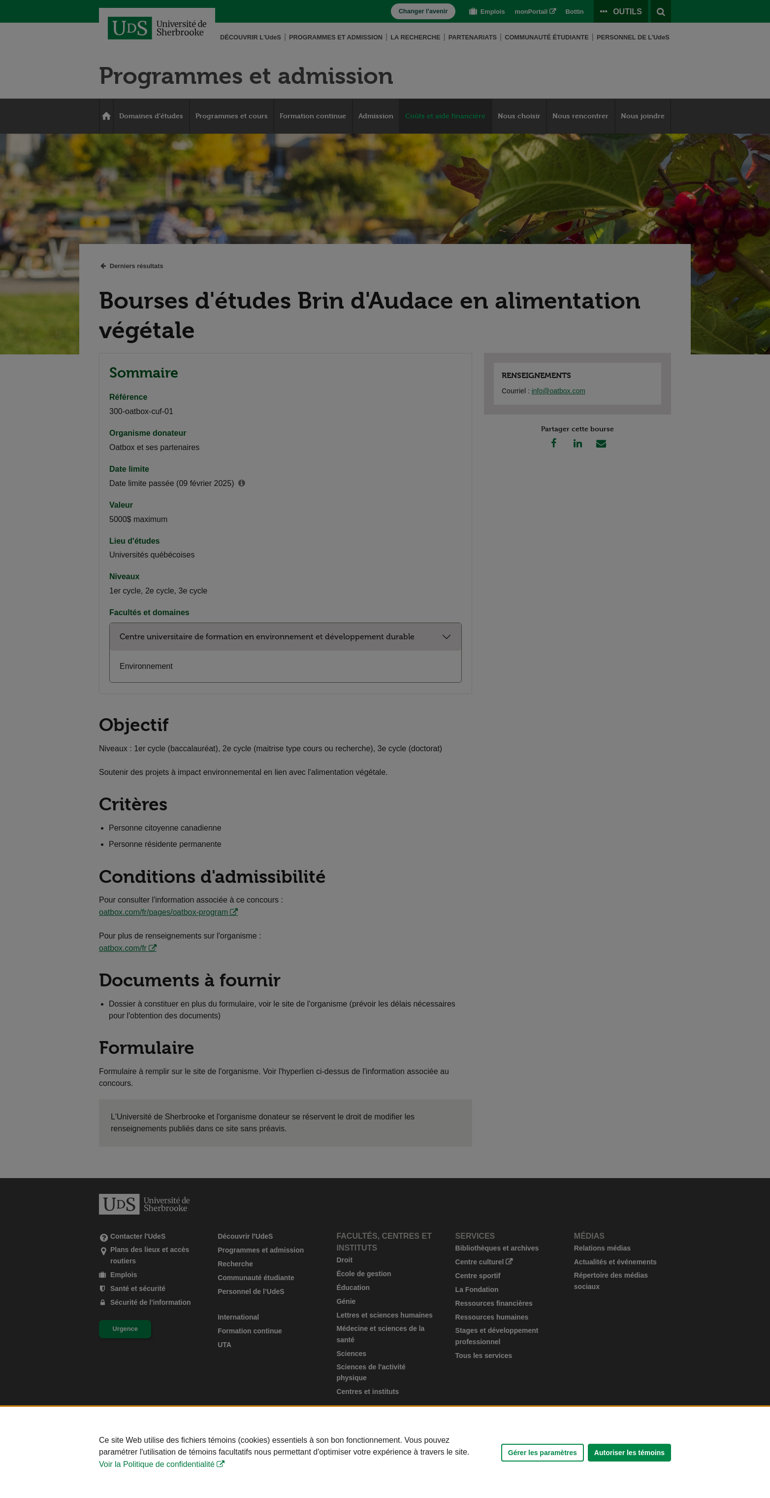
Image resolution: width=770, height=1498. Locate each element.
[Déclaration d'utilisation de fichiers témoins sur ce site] (385, 1452)
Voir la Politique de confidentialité (157, 1464)
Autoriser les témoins (629, 1453)
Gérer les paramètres (542, 1453)
